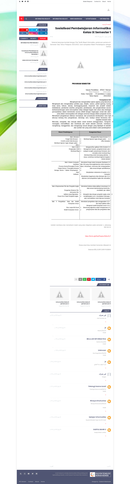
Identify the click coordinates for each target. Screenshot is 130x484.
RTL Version (22, 481)
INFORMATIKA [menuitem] (104, 19)
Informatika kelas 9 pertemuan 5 (104, 303)
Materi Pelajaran (87, 1)
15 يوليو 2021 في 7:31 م (55, 401)
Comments (24, 38)
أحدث (108, 466)
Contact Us (97, 1)
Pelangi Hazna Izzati (97, 386)
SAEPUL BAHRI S (99, 429)
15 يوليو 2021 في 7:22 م (55, 374)
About (104, 1)
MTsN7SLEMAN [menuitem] (91, 19)
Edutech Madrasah (105, 481)
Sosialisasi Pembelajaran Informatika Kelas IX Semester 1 (30, 52)
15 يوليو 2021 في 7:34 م (55, 417)
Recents (33, 38)
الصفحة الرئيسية (106, 24)
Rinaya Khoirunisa (98, 401)
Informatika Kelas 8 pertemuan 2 (62, 303)
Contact (30, 481)
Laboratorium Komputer (30, 60)
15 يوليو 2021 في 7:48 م (60, 350)
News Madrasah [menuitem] (76, 19)
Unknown (102, 350)
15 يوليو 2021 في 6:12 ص (55, 315)
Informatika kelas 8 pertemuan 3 (83, 303)
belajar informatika (97, 417)
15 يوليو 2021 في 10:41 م (55, 429)
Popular (43, 38)
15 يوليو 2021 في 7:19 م (60, 327)
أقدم (52, 466)
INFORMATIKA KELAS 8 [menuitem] (60, 19)
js (105, 327)
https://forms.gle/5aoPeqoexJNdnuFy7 (98, 236)
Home (109, 1)
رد (105, 321)
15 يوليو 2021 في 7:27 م (55, 386)
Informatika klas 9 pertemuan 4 (35, 94)
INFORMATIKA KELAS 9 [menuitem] (42, 19)
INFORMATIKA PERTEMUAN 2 (29, 43)
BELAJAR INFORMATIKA (96, 339)
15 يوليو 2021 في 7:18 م (55, 361)
